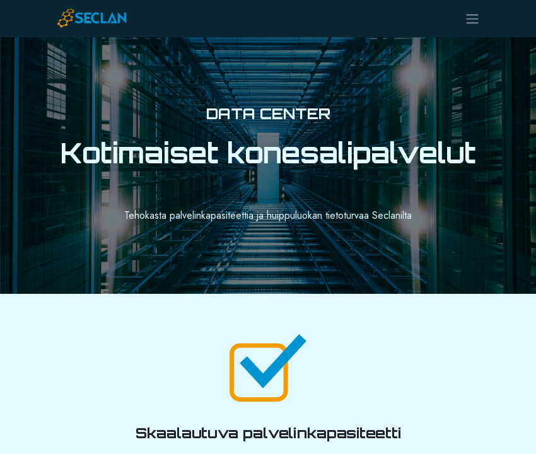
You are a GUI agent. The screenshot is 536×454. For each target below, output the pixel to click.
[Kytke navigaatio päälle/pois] (472, 18)
